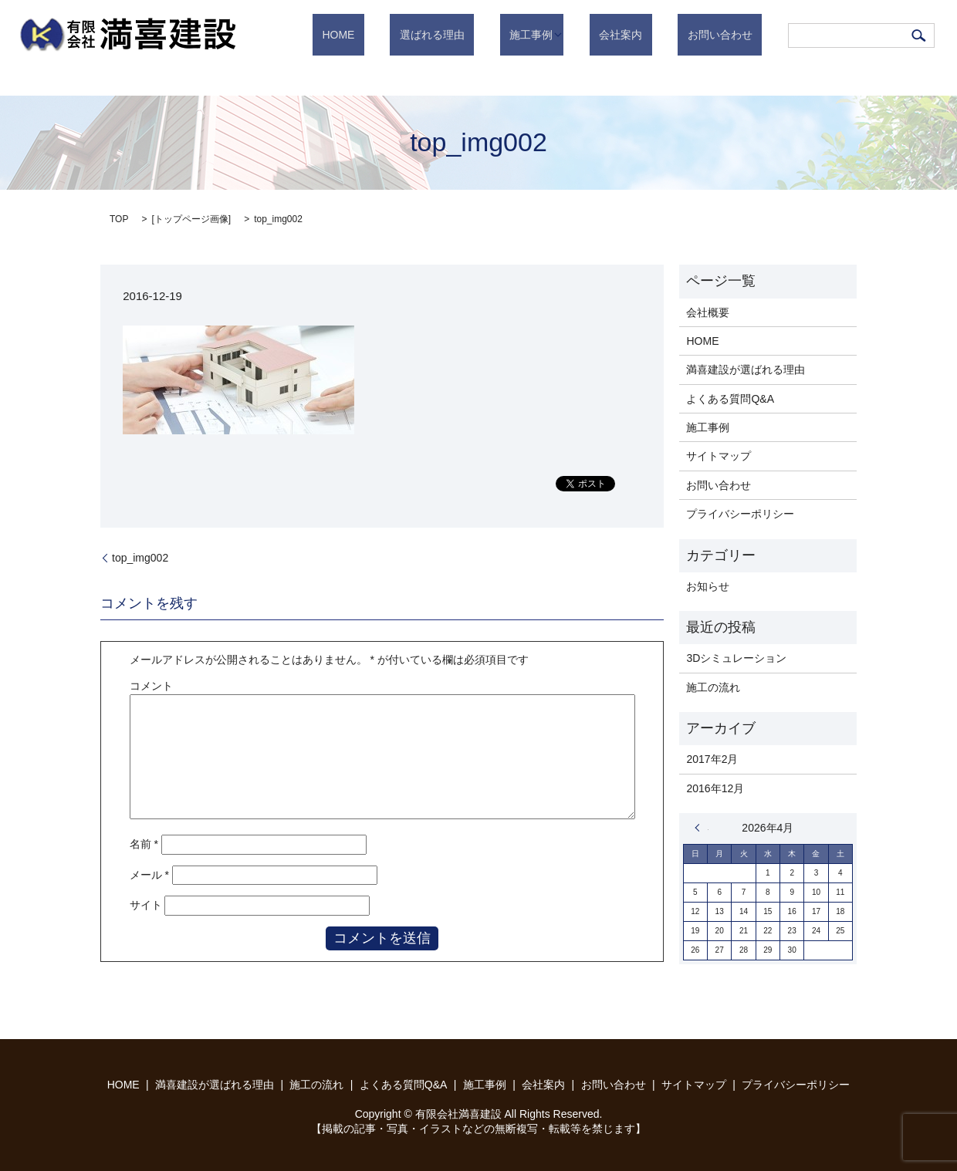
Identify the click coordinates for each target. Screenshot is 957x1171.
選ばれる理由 (489, 35)
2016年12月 (715, 788)
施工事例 (569, 35)
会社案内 (649, 35)
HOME (415, 35)
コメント (151, 686)
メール (149, 875)
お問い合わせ (729, 35)
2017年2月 (712, 759)
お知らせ (707, 586)
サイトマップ (718, 456)
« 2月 (701, 828)
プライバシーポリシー (740, 514)
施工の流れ (713, 687)
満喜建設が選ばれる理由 (745, 369)
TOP (119, 219)
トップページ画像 (191, 219)
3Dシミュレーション (736, 658)
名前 (144, 844)
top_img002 (140, 558)
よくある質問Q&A (730, 399)
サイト (146, 905)
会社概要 (707, 312)
